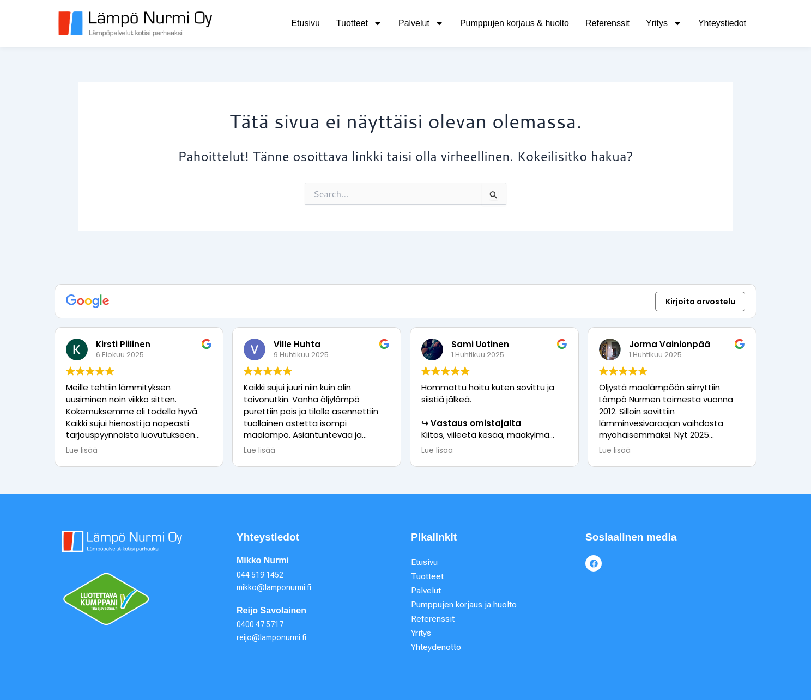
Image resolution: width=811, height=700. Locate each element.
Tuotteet (359, 23)
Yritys (664, 23)
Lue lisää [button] (82, 450)
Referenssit (607, 23)
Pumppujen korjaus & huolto (514, 23)
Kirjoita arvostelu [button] (700, 300)
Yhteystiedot (722, 23)
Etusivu (305, 23)
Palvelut (421, 23)
